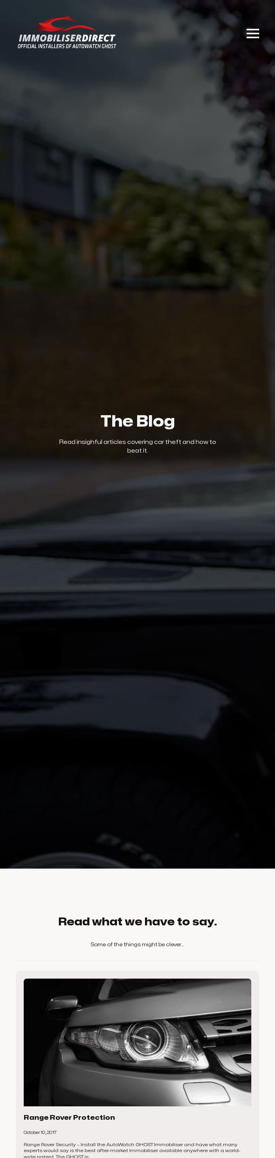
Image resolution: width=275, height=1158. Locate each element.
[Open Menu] (253, 33)
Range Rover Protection (69, 1118)
